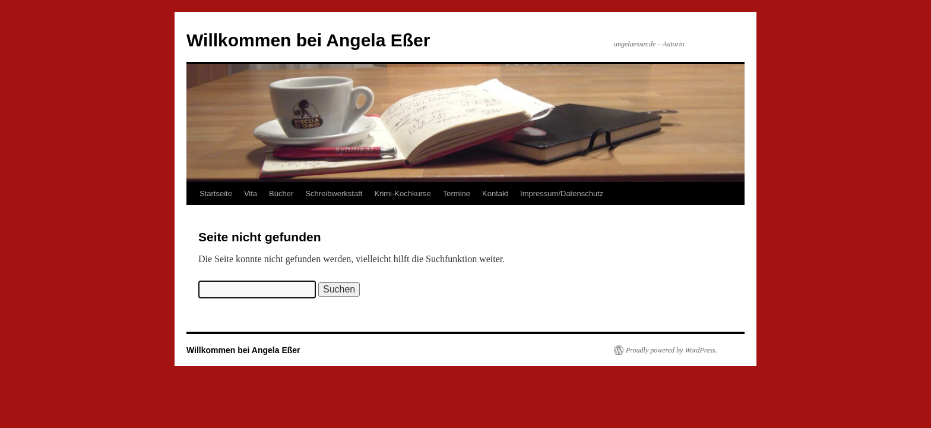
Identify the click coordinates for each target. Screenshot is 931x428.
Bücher (281, 193)
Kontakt (495, 193)
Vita (250, 193)
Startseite (216, 193)
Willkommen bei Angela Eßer (308, 40)
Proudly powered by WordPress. (671, 350)
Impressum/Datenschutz (561, 193)
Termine (456, 193)
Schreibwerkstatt (333, 193)
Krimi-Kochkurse (402, 193)
